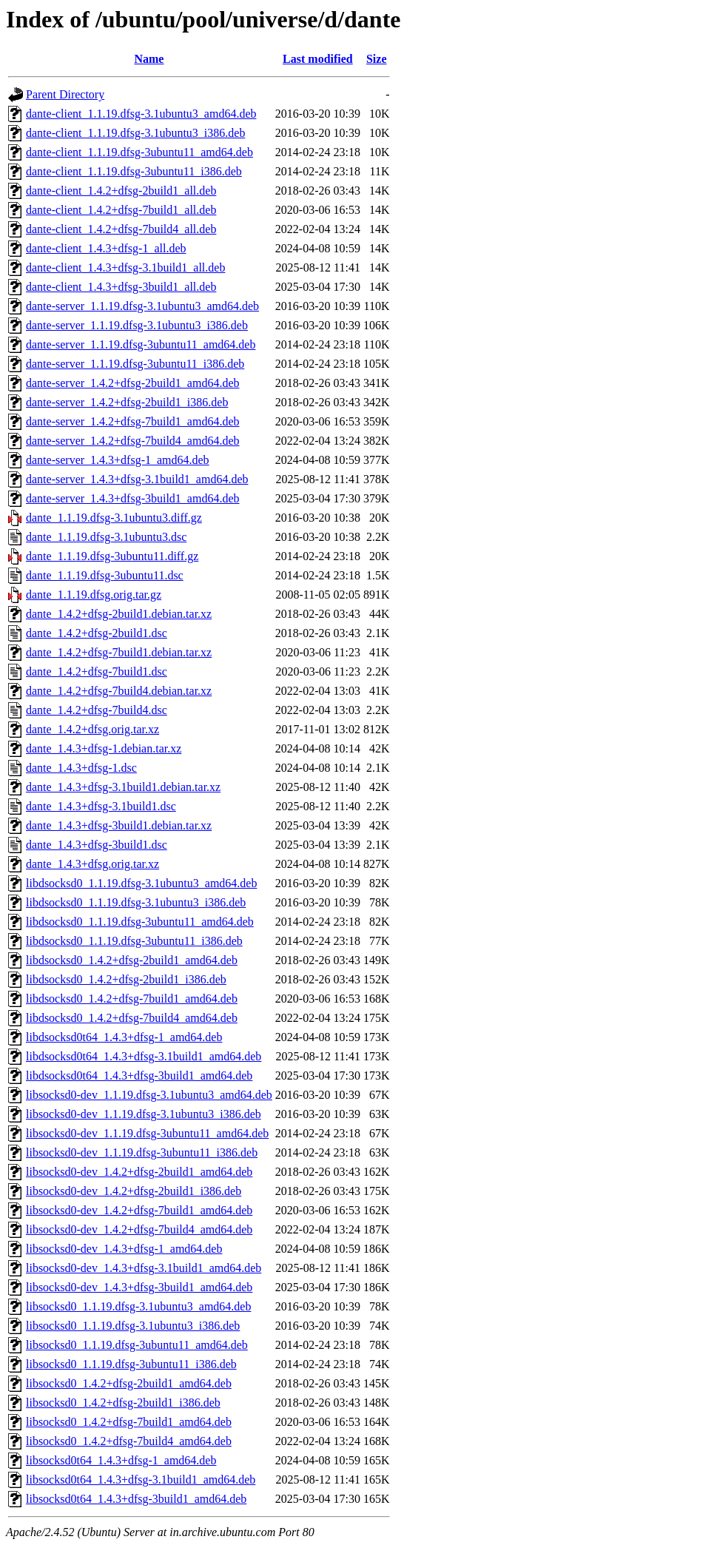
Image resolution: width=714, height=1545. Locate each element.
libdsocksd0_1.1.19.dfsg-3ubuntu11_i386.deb (134, 941)
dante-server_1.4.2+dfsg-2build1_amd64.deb (133, 383)
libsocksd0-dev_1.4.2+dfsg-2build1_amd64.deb (139, 1171)
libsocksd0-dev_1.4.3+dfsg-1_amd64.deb (124, 1248)
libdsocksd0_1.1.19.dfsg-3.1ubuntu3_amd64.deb (141, 883)
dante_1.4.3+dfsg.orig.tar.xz (92, 864)
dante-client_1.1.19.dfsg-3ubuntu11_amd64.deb (139, 152)
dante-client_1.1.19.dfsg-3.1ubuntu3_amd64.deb (141, 113)
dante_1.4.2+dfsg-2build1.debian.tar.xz (119, 613)
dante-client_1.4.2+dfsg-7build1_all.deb (121, 209)
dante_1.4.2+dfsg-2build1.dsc (96, 633)
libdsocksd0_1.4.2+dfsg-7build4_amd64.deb (132, 1018)
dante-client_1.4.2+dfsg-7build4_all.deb (121, 229)
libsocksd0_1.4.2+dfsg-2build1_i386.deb (123, 1402)
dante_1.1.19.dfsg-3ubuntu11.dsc (104, 575)
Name (149, 59)
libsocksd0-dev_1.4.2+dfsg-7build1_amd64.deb (139, 1210)
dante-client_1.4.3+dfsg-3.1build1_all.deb (125, 267)
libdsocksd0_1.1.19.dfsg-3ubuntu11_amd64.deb (140, 921)
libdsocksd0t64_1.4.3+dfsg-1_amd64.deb (124, 1037)
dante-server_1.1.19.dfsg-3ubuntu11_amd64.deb (140, 344)
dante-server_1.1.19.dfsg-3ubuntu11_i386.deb (135, 363)
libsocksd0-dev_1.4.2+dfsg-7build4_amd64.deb (139, 1229)
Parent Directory (65, 94)
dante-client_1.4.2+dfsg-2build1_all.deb (121, 190)
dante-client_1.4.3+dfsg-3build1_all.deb (121, 286)
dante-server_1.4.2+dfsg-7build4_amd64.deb (133, 440)
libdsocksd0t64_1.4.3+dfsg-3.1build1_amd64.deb (143, 1056)
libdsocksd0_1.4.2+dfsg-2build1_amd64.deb (132, 960)
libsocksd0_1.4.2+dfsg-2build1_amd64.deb (129, 1383)
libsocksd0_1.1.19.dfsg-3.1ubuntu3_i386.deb (133, 1325)
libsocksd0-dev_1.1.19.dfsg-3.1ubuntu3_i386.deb (143, 1114)
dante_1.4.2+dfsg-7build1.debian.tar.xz (119, 652)
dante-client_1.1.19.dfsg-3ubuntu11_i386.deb (134, 171)
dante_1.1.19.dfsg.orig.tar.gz (93, 594)
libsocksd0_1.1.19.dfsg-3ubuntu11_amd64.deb (137, 1345)
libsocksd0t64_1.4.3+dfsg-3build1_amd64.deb (136, 1498)
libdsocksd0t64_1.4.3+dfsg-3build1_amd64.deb (139, 1075)
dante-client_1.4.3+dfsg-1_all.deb (106, 248)
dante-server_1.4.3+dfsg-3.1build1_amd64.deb (137, 479)
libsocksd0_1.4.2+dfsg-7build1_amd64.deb (129, 1422)
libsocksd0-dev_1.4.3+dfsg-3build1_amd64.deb (139, 1287)
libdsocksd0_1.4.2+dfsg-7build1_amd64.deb (132, 998)
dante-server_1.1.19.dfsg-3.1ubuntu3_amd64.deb (142, 306)
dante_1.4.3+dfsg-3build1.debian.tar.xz (119, 825)
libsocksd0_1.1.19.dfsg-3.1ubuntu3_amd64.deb (138, 1306)
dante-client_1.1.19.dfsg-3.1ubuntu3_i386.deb (135, 133)
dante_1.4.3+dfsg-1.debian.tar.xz (103, 748)
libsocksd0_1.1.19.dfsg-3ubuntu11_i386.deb (131, 1364)
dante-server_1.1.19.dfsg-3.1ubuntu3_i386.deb (137, 325)
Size (376, 59)
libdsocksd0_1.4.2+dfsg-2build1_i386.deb (126, 979)
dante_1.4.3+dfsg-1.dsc (81, 767)
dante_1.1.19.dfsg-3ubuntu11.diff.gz (112, 556)
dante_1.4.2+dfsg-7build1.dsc (96, 671)
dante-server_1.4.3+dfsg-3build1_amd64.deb (133, 498)
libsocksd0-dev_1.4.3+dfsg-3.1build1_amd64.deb (143, 1268)
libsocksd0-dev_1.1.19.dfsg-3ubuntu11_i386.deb (141, 1152)
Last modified (318, 59)
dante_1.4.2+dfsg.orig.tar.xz (92, 729)
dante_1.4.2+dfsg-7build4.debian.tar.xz (119, 690)
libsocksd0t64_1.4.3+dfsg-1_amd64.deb (121, 1460)
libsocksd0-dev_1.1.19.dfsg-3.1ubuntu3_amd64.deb (149, 1094)
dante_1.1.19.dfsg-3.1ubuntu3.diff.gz (114, 517)
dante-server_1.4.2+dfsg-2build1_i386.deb (127, 402)
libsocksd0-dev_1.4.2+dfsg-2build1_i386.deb (133, 1191)
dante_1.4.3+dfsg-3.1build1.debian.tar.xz (123, 787)
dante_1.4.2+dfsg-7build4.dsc (96, 710)
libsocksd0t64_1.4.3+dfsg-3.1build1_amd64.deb (140, 1479)
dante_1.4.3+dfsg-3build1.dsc (96, 844)
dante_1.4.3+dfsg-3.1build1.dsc (101, 806)
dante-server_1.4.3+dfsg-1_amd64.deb (117, 460)
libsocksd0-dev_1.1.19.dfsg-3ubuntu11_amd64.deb (147, 1133)
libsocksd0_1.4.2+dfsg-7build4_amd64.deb (129, 1441)
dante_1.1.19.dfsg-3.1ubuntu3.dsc (106, 537)
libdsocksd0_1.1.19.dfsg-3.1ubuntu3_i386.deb (136, 902)
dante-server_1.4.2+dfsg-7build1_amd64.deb (133, 421)
